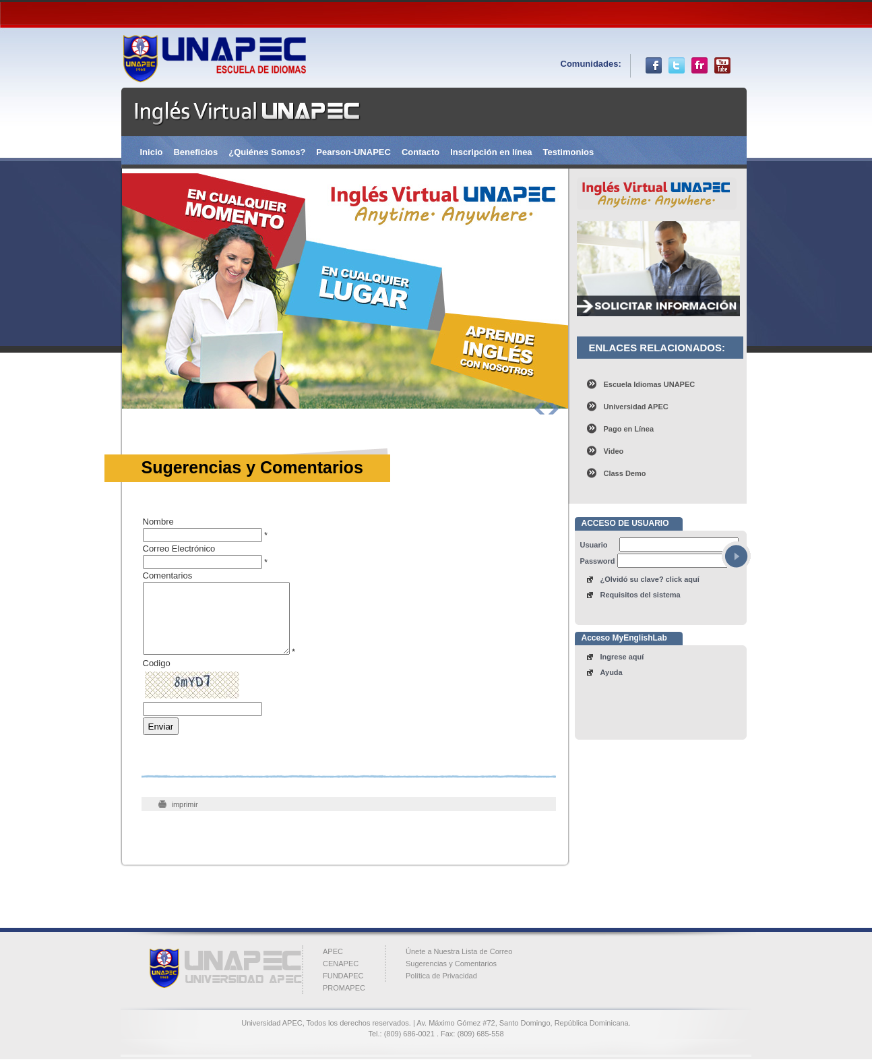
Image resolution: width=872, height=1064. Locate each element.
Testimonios (568, 152)
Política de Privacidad (441, 976)
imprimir (185, 804)
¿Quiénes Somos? (266, 152)
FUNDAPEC (343, 976)
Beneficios (195, 152)
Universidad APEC (636, 407)
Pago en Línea (629, 429)
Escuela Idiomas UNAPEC (649, 384)
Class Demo (625, 473)
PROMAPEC (344, 988)
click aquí (682, 579)
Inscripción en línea (491, 152)
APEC (333, 951)
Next (554, 409)
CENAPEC (341, 963)
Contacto (420, 152)
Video (614, 451)
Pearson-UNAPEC (353, 152)
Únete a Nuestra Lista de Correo (459, 951)
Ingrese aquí (622, 657)
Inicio (151, 152)
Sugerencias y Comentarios (451, 963)
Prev (539, 409)
